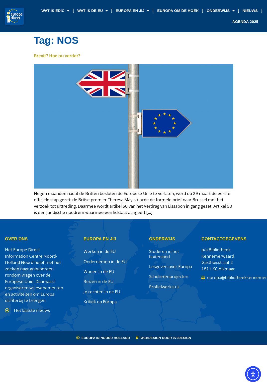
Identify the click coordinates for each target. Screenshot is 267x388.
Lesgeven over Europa (170, 266)
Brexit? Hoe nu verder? (57, 55)
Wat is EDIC (55, 10)
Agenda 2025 (245, 21)
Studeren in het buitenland (164, 253)
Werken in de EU (100, 251)
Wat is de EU (92, 10)
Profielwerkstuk (164, 287)
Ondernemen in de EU (105, 261)
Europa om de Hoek (178, 10)
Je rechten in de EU (102, 291)
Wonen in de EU (99, 271)
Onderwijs (221, 10)
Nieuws (250, 10)
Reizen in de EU (98, 281)
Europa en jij (132, 10)
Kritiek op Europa (100, 301)
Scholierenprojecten (168, 276)
